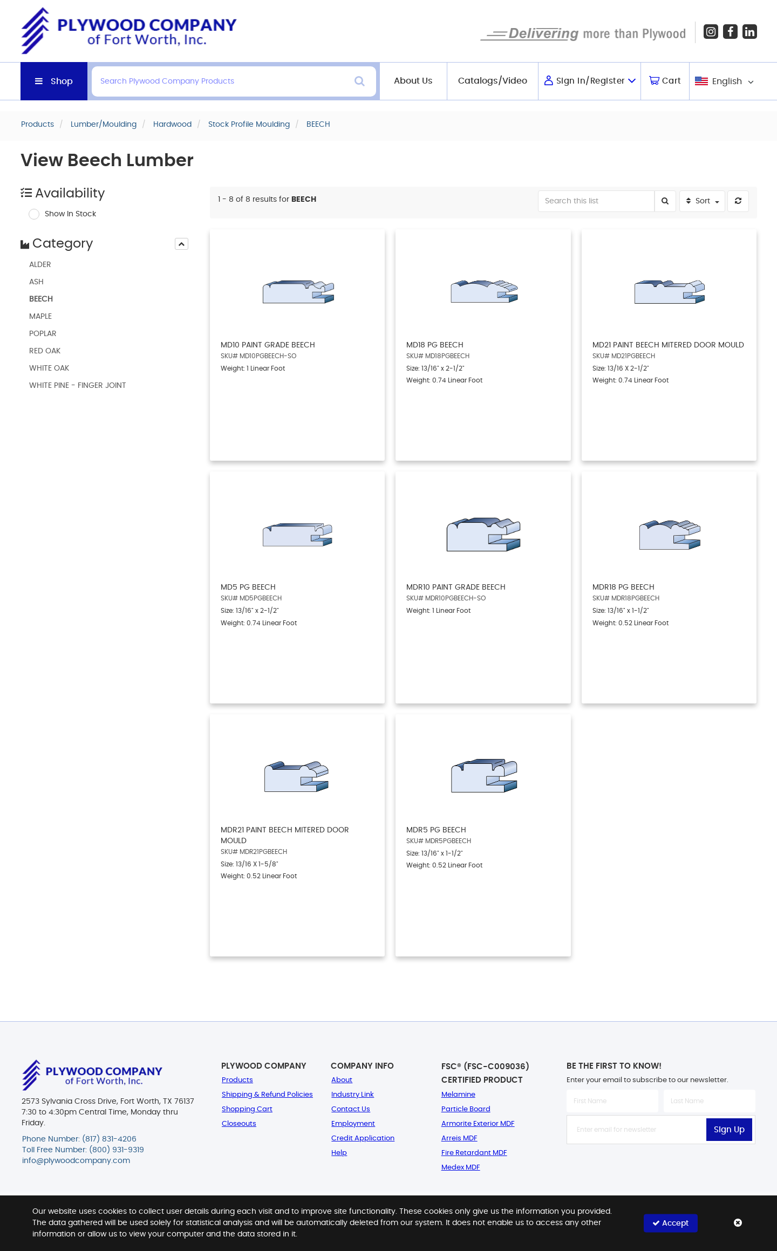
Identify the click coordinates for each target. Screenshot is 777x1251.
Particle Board (465, 1109)
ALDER (40, 265)
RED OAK (44, 351)
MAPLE (40, 316)
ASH (36, 282)
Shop (62, 81)
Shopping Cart (247, 1109)
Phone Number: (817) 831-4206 (79, 1139)
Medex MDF (460, 1167)
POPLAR (43, 334)
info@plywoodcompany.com (76, 1161)
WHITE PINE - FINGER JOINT (77, 385)
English (727, 81)
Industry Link (352, 1094)
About (341, 1080)
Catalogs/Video (492, 81)
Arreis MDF (459, 1138)
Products (237, 1080)
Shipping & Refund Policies (267, 1094)
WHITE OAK (49, 368)
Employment (353, 1123)
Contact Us (350, 1109)
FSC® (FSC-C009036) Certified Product (485, 1073)
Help (339, 1153)
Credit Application (362, 1138)
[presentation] (181, 244)
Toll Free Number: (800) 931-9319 (83, 1150)
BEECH (41, 299)
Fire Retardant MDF (474, 1153)
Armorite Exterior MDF (478, 1123)
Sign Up (729, 1130)
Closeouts (239, 1123)
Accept (670, 1223)
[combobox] (723, 81)
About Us (413, 81)
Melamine (458, 1094)
